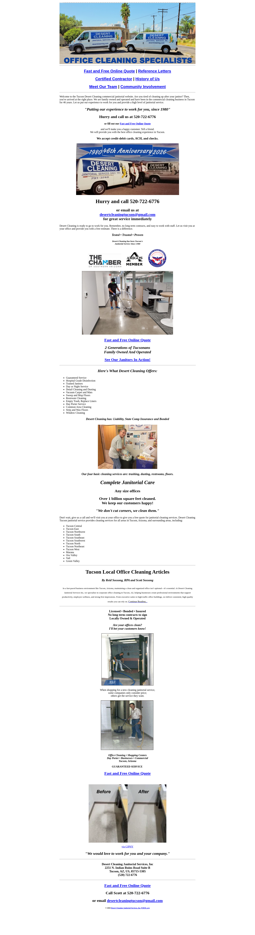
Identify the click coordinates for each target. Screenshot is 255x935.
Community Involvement (143, 86)
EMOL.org (145, 908)
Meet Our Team (103, 86)
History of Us (147, 79)
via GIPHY (127, 846)
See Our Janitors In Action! (127, 360)
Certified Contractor (113, 79)
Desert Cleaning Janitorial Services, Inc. (126, 908)
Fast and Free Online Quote (109, 71)
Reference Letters (154, 71)
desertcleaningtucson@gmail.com (127, 214)
